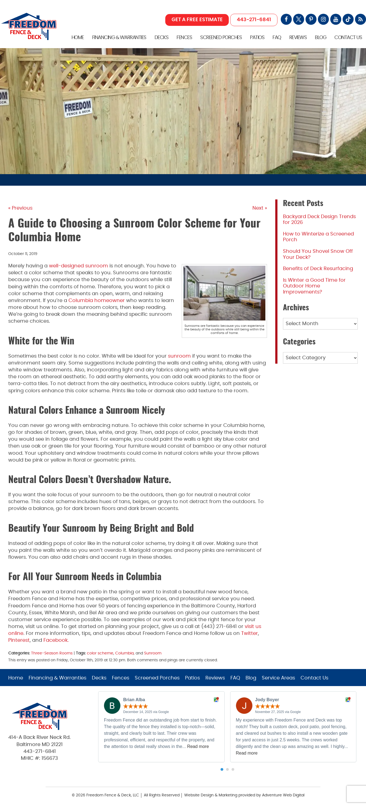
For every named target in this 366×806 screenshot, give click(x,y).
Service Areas (278, 678)
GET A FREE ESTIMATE (197, 19)
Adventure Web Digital (283, 795)
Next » (259, 208)
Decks (162, 37)
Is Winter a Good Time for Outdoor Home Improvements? (314, 286)
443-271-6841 (254, 19)
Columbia (124, 653)
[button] (222, 769)
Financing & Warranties (119, 37)
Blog (320, 37)
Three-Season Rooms (52, 653)
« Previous (20, 208)
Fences (184, 37)
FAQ (277, 37)
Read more (198, 746)
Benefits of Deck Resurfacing (318, 268)
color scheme (100, 653)
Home (77, 37)
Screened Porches (221, 37)
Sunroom (152, 653)
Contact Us (348, 37)
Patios (257, 37)
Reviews (298, 37)
